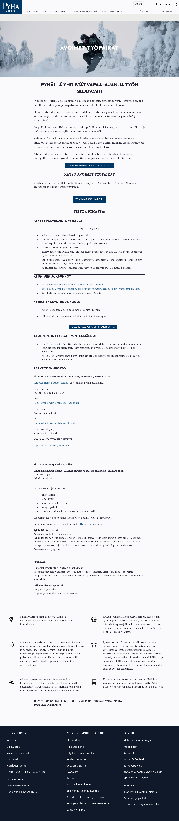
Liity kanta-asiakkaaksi (80, 753)
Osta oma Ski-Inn (76, 765)
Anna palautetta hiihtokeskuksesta (87, 803)
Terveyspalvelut (133, 765)
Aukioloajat (130, 746)
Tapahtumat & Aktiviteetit (115, 11)
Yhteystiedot (74, 740)
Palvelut (167, 11)
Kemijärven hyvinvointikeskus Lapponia (56, 403)
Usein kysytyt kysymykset (82, 790)
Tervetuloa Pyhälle (35, 11)
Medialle (129, 785)
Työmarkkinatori (89, 199)
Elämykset (143, 11)
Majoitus (60, 11)
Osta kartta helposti (19, 785)
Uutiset (70, 778)
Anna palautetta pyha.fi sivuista (143, 771)
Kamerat (129, 753)
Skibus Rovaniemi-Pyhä (138, 740)
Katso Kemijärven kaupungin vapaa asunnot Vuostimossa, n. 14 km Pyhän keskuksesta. (91, 289)
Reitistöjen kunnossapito (22, 791)
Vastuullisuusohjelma (79, 784)
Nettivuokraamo (17, 765)
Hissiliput (12, 759)
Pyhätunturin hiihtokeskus (85, 733)
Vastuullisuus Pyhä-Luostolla (141, 804)
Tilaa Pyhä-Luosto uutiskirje (141, 791)
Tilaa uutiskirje (75, 746)
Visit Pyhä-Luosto (51, 344)
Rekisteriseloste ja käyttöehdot (85, 797)
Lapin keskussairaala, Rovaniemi (52, 446)
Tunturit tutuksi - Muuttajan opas (89, 165)
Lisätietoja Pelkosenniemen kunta (93, 326)
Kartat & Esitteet (134, 759)
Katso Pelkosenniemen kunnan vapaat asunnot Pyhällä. (73, 284)
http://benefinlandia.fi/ (92, 524)
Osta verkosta (17, 733)
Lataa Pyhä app (75, 809)
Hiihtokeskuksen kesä (86, 11)
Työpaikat (72, 771)
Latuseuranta (15, 779)
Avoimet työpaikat (135, 798)
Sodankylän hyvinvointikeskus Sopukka (56, 423)
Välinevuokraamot (18, 753)
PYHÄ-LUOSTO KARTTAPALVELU (26, 771)
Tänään (139, 4)
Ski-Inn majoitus (76, 759)
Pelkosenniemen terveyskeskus (51, 383)
